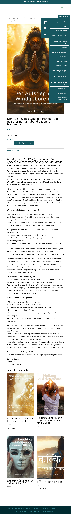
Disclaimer (45, 508)
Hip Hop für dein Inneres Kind (59, 83)
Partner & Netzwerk (48, 511)
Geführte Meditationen (59, 52)
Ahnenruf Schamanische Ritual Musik (59, 71)
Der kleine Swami (61, 26)
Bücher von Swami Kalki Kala (59, 36)
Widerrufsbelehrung (20, 511)
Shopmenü (62, 17)
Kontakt (10, 508)
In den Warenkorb (24, 143)
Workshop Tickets (61, 65)
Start (9, 18)
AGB (60, 508)
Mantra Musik (62, 93)
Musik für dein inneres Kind (60, 77)
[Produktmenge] (10, 143)
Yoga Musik (63, 56)
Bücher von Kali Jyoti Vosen (60, 42)
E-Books (64, 48)
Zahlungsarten (34, 511)
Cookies (53, 508)
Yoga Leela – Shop (61, 22)
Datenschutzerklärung (22, 508)
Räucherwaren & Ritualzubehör (62, 98)
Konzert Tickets (62, 61)
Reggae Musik (62, 89)
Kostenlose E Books (61, 31)
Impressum (35, 508)
